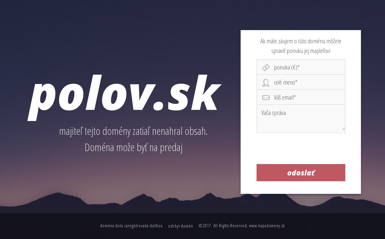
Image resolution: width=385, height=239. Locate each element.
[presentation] (301, 148)
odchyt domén (180, 226)
